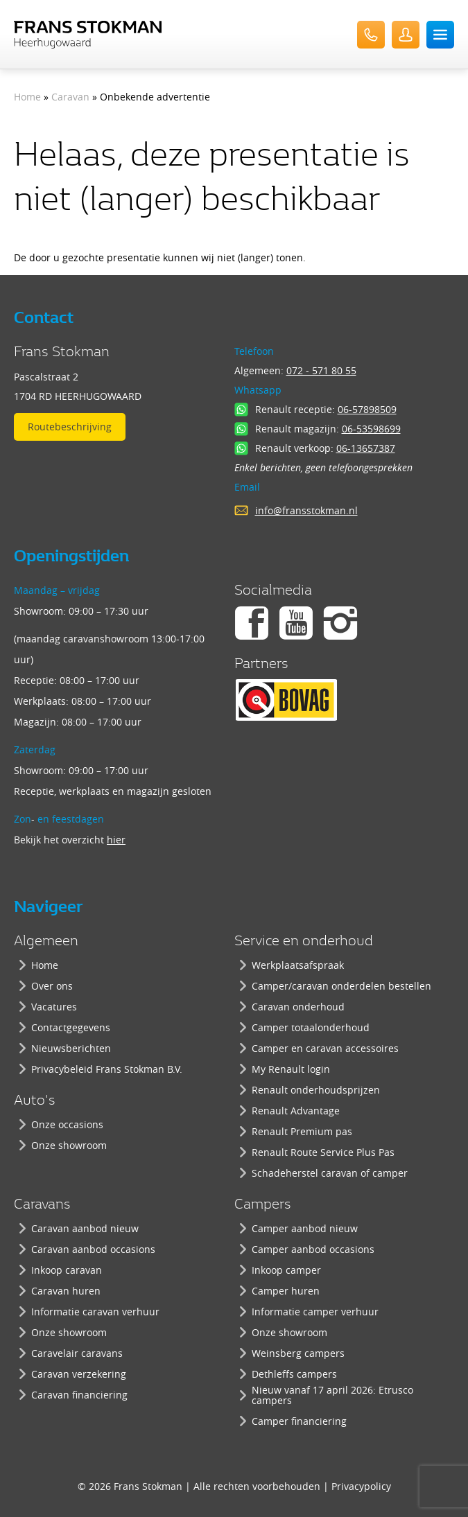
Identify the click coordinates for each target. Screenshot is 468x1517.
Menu (440, 35)
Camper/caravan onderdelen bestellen (341, 986)
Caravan (70, 96)
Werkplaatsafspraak (298, 965)
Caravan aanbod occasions (93, 1249)
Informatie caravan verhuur (95, 1311)
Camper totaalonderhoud (311, 1027)
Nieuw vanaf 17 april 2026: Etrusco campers (332, 1395)
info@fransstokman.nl (306, 510)
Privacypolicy (361, 1486)
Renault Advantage (296, 1110)
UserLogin (406, 35)
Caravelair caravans (77, 1353)
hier (116, 839)
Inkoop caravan (66, 1270)
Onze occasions (67, 1124)
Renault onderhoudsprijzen (316, 1090)
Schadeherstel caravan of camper (330, 1173)
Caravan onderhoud (298, 1006)
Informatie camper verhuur (315, 1311)
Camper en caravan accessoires (325, 1048)
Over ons (52, 986)
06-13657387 (365, 448)
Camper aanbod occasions (313, 1249)
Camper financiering (299, 1421)
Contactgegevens (70, 1027)
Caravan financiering (79, 1394)
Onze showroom (69, 1145)
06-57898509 (367, 409)
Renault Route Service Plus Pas (323, 1152)
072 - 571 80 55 (321, 370)
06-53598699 (371, 428)
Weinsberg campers (298, 1353)
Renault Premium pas (302, 1131)
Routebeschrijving (70, 426)
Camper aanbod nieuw (305, 1228)
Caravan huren (66, 1291)
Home (27, 96)
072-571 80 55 (371, 35)
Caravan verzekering (78, 1374)
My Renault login (291, 1069)
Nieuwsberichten (71, 1048)
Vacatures (54, 1006)
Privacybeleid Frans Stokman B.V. (106, 1069)
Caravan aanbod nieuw (85, 1228)
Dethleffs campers (294, 1374)
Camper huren (286, 1291)
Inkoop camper (286, 1270)
